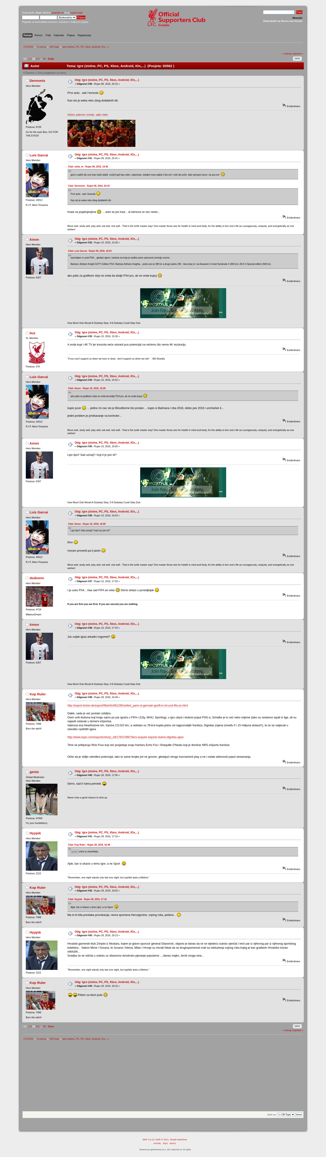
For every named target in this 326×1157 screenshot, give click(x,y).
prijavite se (58, 12)
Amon (34, 239)
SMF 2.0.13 (148, 1139)
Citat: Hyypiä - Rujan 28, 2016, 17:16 (87, 899)
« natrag (286, 53)
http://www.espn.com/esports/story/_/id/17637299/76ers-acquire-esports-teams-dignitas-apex (125, 737)
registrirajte (76, 12)
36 (44, 58)
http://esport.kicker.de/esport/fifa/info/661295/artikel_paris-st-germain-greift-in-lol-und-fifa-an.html (127, 705)
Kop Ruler (38, 694)
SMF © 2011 (162, 1139)
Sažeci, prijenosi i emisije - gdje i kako (87, 114)
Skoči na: (271, 1114)
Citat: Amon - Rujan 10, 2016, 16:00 (87, 524)
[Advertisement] (163, 1077)
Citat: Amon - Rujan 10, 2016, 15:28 (87, 388)
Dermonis (37, 80)
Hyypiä (35, 833)
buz (33, 333)
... (41, 58)
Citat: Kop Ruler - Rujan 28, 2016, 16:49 (89, 845)
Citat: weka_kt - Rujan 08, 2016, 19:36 (88, 166)
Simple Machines (178, 1139)
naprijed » (297, 53)
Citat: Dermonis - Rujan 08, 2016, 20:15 (89, 186)
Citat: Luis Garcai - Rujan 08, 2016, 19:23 (90, 251)
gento (34, 772)
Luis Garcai (39, 155)
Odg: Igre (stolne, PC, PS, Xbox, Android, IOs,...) (107, 80)
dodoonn (37, 578)
